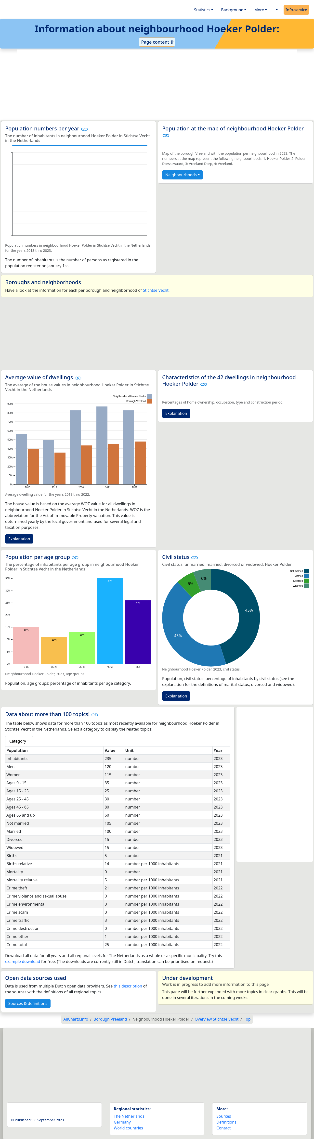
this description (128, 986)
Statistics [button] (202, 10)
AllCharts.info (75, 1019)
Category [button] (17, 741)
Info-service (296, 10)
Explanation (19, 539)
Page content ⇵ (157, 42)
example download (22, 961)
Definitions (226, 1122)
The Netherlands (129, 1116)
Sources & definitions (27, 1003)
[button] (276, 10)
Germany (122, 1122)
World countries (128, 1128)
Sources (223, 1116)
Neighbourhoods (181, 174)
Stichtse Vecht (156, 290)
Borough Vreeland (110, 1019)
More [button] (259, 10)
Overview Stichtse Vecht (216, 1019)
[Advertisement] (157, 85)
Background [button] (232, 10)
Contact (223, 1128)
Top (247, 1019)
